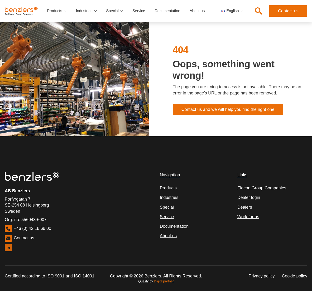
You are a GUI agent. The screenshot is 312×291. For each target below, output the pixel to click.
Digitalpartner (164, 281)
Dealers (244, 207)
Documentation (167, 11)
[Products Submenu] (66, 11)
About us (197, 11)
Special (112, 11)
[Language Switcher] (243, 11)
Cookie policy (294, 276)
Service (138, 11)
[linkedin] (8, 247)
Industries (84, 11)
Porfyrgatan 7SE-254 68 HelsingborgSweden (27, 205)
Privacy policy (262, 276)
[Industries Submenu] (96, 11)
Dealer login (248, 197)
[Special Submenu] (123, 11)
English (230, 11)
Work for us (248, 216)
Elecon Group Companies (261, 188)
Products (54, 11)
